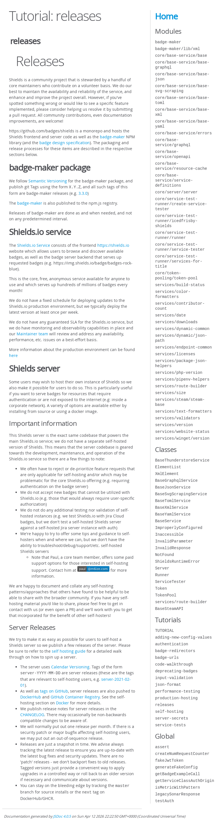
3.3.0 (82, 192)
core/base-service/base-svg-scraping (182, 88)
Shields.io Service (33, 244)
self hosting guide (69, 650)
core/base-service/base (181, 55)
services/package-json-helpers (181, 363)
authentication (171, 644)
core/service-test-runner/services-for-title (178, 261)
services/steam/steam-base (179, 402)
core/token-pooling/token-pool (176, 275)
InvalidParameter (174, 541)
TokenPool (165, 595)
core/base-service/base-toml (182, 100)
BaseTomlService (172, 500)
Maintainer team (32, 333)
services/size (170, 392)
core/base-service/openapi (172, 154)
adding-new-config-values (183, 637)
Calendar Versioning (70, 666)
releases (164, 704)
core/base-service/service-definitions (174, 180)
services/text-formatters (183, 411)
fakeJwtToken (169, 760)
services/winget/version (182, 438)
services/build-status (179, 285)
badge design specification (64, 142)
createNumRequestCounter (182, 753)
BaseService (168, 521)
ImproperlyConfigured (178, 527)
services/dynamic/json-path (181, 338)
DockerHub (30, 695)
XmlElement (167, 473)
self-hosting (169, 711)
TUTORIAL (164, 630)
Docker (62, 701)
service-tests (170, 725)
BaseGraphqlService (176, 480)
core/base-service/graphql (172, 142)
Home (166, 16)
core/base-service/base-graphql (182, 65)
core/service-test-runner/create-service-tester (181, 204)
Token (161, 588)
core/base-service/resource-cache (181, 166)
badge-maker (112, 136)
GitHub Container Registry (75, 695)
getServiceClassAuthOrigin (184, 780)
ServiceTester (170, 581)
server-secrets (171, 718)
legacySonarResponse (177, 794)
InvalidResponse (172, 548)
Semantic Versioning (47, 181)
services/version (174, 425)
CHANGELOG (32, 713)
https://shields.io (113, 244)
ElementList (168, 467)
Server (162, 568)
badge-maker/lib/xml (177, 48)
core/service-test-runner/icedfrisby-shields (176, 221)
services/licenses (175, 354)
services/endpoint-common (183, 347)
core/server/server (176, 192)
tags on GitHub (54, 690)
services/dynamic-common (182, 328)
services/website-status (182, 431)
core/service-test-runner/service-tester (179, 247)
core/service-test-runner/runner (176, 235)
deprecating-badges (176, 671)
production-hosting (176, 698)
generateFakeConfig (176, 767)
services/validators (177, 418)
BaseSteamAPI (169, 608)
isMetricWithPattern (177, 787)
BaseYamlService (172, 514)
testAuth (164, 801)
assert (162, 747)
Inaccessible (169, 534)
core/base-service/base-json (182, 76)
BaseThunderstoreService (182, 460)
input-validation (174, 677)
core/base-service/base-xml (182, 112)
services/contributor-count (179, 306)
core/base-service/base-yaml (182, 124)
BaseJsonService (172, 487)
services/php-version (178, 372)
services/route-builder (181, 386)
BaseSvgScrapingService (181, 494)
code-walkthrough (174, 664)
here (13, 355)
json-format (168, 684)
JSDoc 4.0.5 (62, 814)
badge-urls (167, 657)
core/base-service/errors (183, 133)
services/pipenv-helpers (182, 379)
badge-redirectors (175, 650)
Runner (162, 575)
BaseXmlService (171, 507)
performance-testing (177, 691)
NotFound (164, 554)
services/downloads (176, 322)
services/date (170, 315)
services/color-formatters (172, 294)
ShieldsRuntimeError (177, 561)
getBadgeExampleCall (177, 774)
